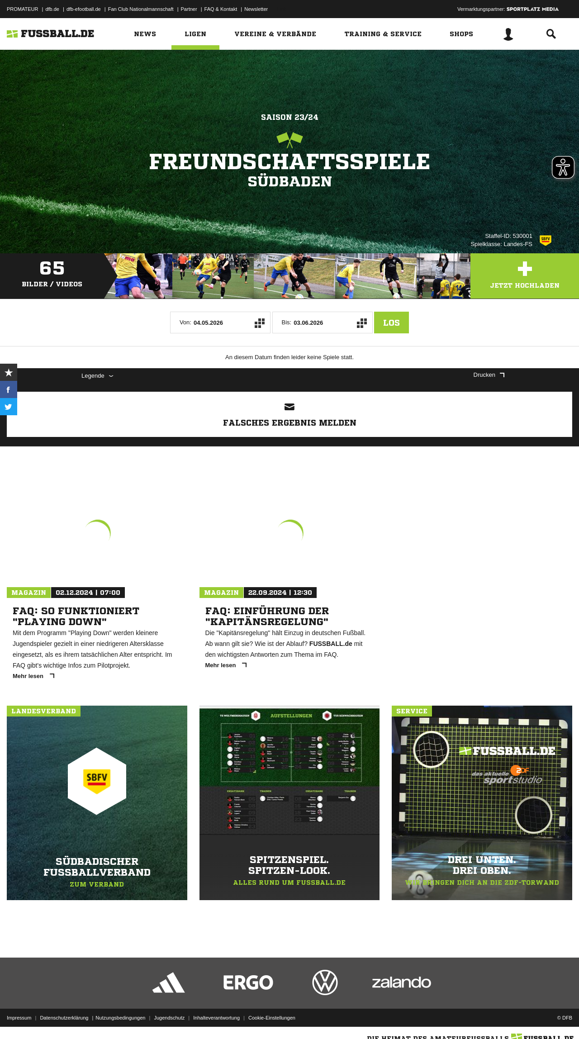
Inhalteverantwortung (216, 1017)
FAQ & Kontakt (220, 9)
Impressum (19, 1017)
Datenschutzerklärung (64, 1017)
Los (391, 322)
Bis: (287, 322)
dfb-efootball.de (83, 9)
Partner (189, 9)
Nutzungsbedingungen (120, 1017)
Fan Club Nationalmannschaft (141, 9)
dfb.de (52, 9)
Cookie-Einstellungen (271, 1017)
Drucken (489, 374)
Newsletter (256, 9)
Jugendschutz (169, 1017)
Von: (185, 322)
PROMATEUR (22, 9)
